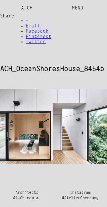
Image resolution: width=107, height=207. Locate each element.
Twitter (36, 42)
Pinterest (38, 37)
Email (33, 26)
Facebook (37, 31)
